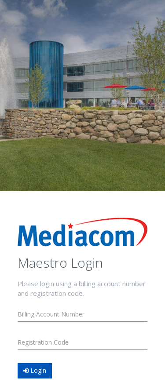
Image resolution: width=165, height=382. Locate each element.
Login (34, 370)
